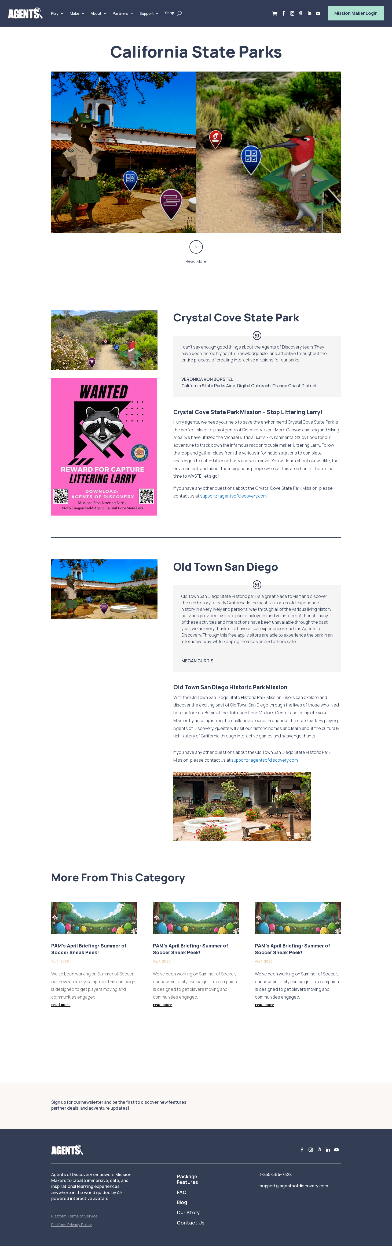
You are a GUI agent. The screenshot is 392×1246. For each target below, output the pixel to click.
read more (61, 1004)
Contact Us (190, 1223)
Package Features (187, 1179)
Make (74, 13)
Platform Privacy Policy (71, 1224)
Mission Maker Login (356, 13)
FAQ (181, 1192)
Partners (120, 13)
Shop (169, 12)
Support (147, 13)
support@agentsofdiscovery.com (264, 760)
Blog (182, 1202)
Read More (196, 261)
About (96, 13)
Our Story (188, 1213)
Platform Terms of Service (74, 1216)
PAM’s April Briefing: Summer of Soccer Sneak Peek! (88, 949)
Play (54, 13)
